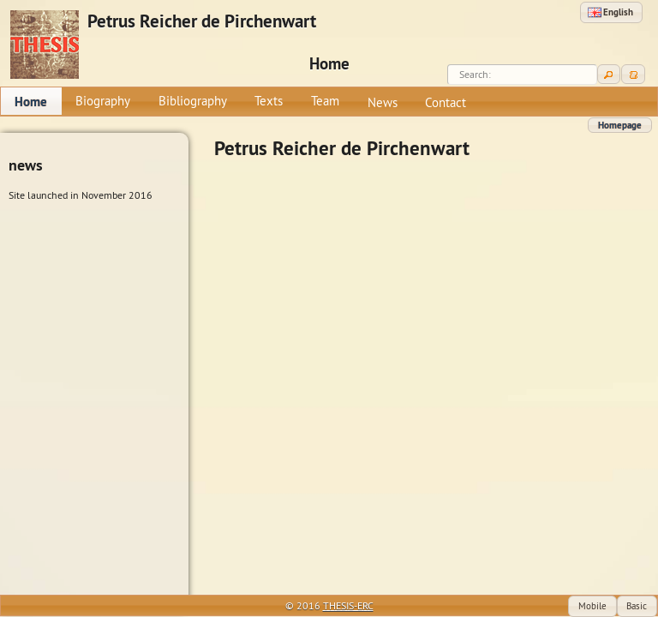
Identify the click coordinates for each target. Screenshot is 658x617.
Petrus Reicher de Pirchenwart (201, 21)
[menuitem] (31, 101)
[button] (611, 12)
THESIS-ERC (348, 605)
